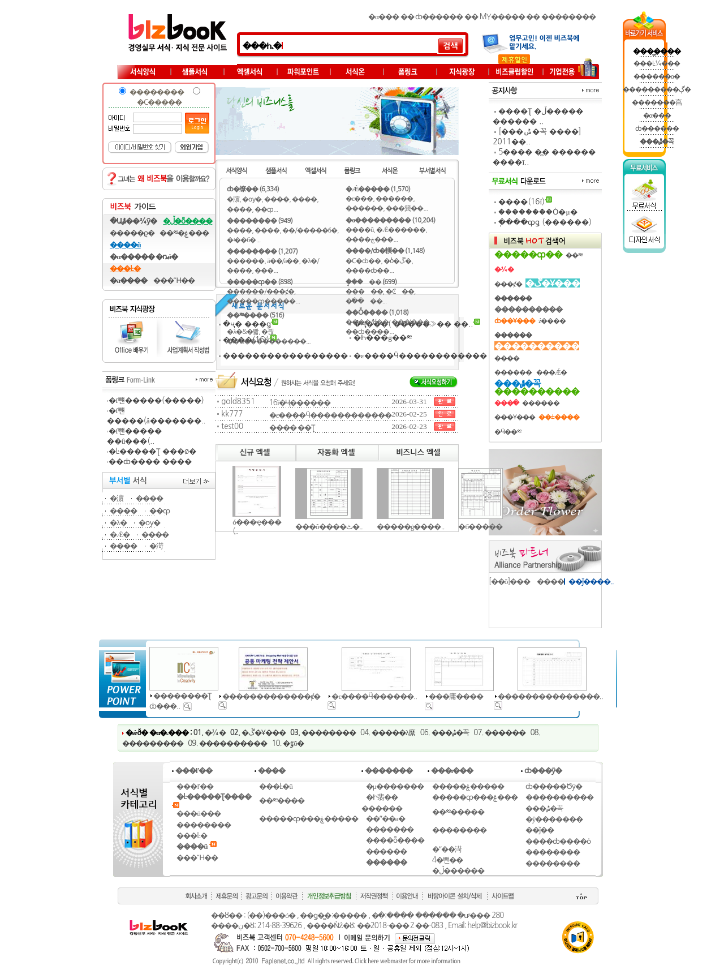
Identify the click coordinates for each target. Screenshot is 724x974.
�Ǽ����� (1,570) (378, 189)
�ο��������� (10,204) (390, 220)
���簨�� (404, 208)
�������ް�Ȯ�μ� (537, 212)
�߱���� (364, 301)
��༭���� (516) (255, 315)
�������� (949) (259, 220)
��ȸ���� (367, 331)
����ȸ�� (367, 270)
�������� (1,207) (262, 251)
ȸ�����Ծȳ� (553, 786)
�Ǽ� (120, 534)
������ (245, 261)
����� (364, 291)
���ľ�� (194, 786)
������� (389, 829)
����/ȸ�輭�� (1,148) (385, 250)
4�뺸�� (447, 860)
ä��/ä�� (283, 261)
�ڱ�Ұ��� (264, 732)
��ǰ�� (539, 830)
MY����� (502, 16)
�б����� (480, 526)
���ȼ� (508, 284)
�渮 (156, 546)
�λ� (118, 522)
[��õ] (499, 581)
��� (264, 270)
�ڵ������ (458, 870)
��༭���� (281, 800)
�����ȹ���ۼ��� (475, 797)
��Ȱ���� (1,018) (377, 312)
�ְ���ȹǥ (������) (544, 222)
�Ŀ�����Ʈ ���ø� (152, 451)
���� (149, 498)
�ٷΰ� (293, 743)
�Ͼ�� (400, 291)
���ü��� (198, 813)
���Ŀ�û (275, 786)
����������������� (285, 355)
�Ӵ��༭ (507, 431)
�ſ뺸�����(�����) (156, 400)
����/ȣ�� (367, 322)
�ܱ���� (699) (371, 281)
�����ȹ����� (261, 301)
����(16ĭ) (521, 201)
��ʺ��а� (385, 818)
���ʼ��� (410, 322)
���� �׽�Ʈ (292, 427)
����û (359, 229)
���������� (233, 743)
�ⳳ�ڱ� (397, 261)
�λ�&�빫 (242, 331)
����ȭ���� (395, 840)
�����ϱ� (132, 233)
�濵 (116, 498)
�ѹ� (149, 522)
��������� (152, 743)
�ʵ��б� (241, 240)
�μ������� (395, 786)
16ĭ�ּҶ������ (299, 402)
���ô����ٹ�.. (329, 526)
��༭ (574, 255)
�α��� (383, 16)
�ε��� (359, 198)
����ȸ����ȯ (558, 841)
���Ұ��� (514, 417)
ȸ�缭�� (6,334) (253, 189)
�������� (568, 16)
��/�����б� (309, 230)
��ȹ (159, 510)
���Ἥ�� (174, 280)
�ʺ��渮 (447, 849)
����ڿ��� (369, 239)
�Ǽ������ (400, 229)
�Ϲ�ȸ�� (363, 261)
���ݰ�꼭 (450, 732)
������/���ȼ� (260, 291)
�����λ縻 (393, 732)
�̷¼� (215, 732)
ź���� (552, 320)
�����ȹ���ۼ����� (308, 818)
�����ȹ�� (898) (259, 281)
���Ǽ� (551, 372)
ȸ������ (439, 16)
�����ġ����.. (411, 526)
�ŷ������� (554, 819)
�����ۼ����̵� (468, 786)
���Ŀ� (191, 835)
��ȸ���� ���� (150, 461)
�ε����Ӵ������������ (420, 355)
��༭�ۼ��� (184, 233)
